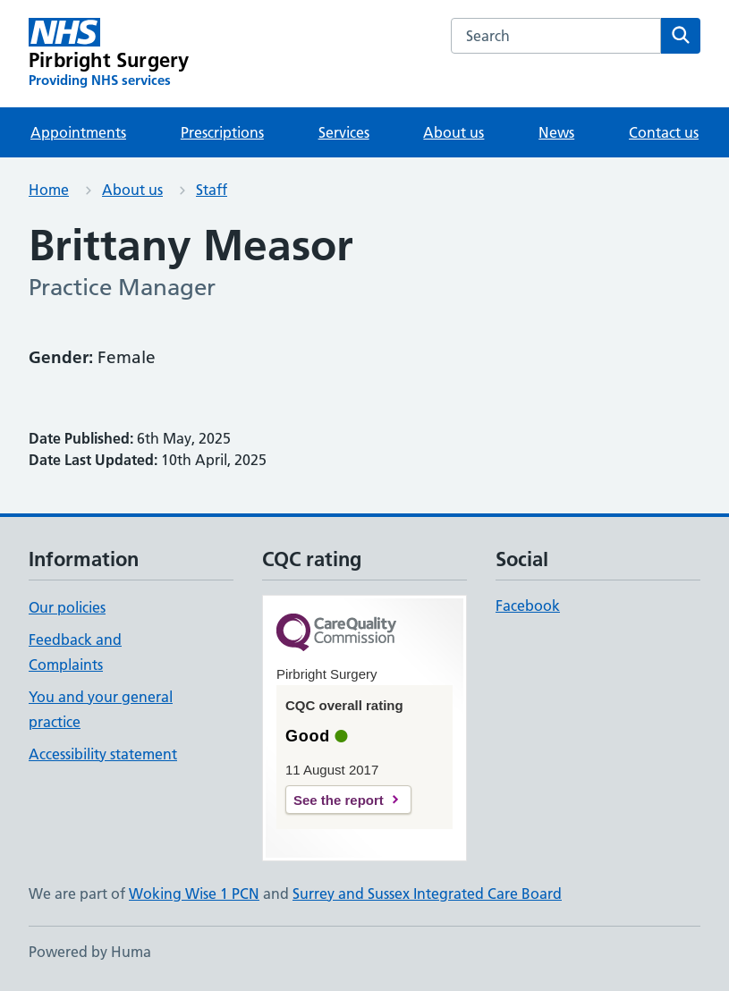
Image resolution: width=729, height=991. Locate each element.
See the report (338, 800)
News (556, 132)
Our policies (67, 607)
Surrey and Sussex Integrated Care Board (427, 893)
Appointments (78, 132)
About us (453, 132)
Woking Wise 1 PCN (194, 893)
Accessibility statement (103, 754)
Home (49, 190)
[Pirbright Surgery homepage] (109, 53)
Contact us (664, 132)
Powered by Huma (90, 952)
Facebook (528, 605)
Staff (211, 190)
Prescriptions (222, 132)
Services (343, 132)
